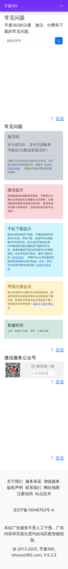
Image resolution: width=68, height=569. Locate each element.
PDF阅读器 (17, 257)
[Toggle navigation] (61, 5)
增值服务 (52, 481)
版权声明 (15, 487)
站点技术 (43, 493)
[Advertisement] (34, 81)
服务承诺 (33, 481)
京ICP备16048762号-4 (33, 510)
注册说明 (25, 493)
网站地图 (52, 487)
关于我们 (15, 481)
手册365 (11, 5)
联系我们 (33, 487)
